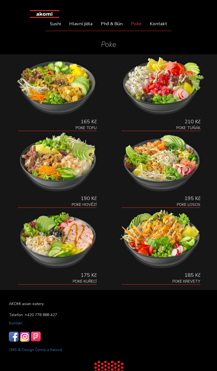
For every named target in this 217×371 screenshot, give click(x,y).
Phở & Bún (112, 24)
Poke (136, 24)
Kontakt (158, 24)
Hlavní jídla (80, 24)
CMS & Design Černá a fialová (35, 349)
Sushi (55, 24)
